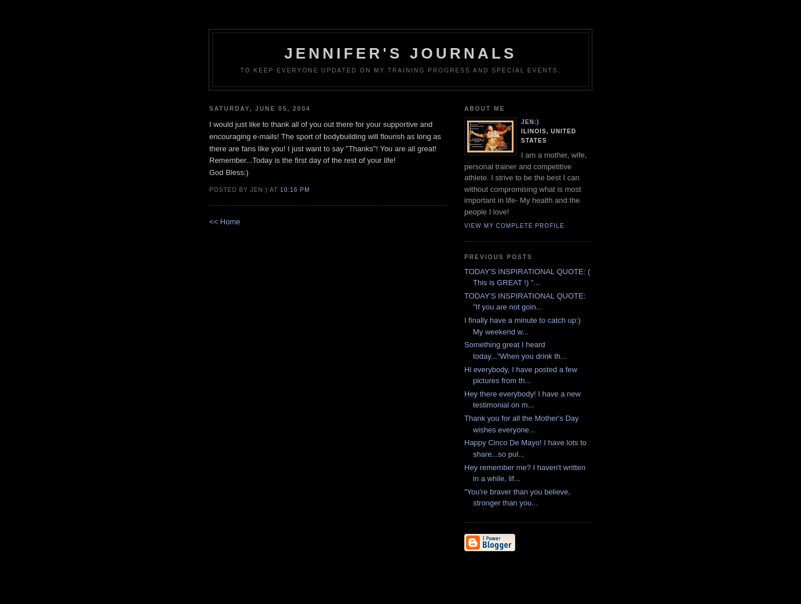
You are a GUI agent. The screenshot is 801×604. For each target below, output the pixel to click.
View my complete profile (514, 226)
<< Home (224, 221)
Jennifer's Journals (400, 53)
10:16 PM (295, 190)
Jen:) (530, 122)
